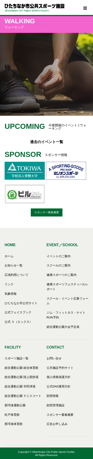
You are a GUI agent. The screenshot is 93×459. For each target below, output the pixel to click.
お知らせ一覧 (14, 265)
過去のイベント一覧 (46, 142)
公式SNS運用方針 (59, 386)
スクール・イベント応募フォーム (67, 301)
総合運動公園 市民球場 (20, 386)
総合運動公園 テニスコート (23, 396)
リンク (9, 284)
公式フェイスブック (18, 312)
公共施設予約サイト (60, 368)
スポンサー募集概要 (46, 212)
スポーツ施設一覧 (16, 358)
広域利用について (16, 275)
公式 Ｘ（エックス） (18, 321)
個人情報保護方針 (58, 377)
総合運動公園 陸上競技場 (21, 377)
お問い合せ (54, 358)
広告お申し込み (57, 424)
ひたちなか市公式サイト (21, 303)
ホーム (9, 256)
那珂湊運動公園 (15, 405)
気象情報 (11, 293)
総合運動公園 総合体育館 (21, 368)
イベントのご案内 (58, 256)
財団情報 (53, 396)
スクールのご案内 (58, 265)
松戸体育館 (12, 414)
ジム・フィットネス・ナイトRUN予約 (66, 315)
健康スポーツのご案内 (61, 275)
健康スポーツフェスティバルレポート (67, 287)
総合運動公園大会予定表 (63, 327)
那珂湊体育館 (14, 424)
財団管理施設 (56, 405)
